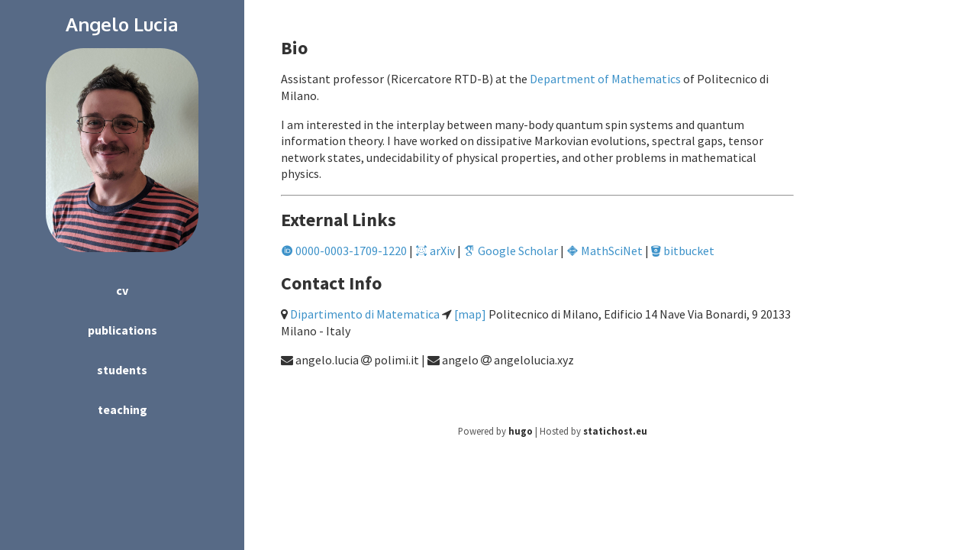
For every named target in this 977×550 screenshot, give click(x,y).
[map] (470, 314)
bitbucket (682, 250)
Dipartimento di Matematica (365, 314)
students (122, 369)
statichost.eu (615, 431)
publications (122, 330)
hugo (520, 431)
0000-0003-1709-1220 (344, 250)
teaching (122, 409)
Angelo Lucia (122, 24)
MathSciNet (604, 250)
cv (122, 290)
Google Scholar (510, 250)
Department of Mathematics (605, 78)
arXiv (435, 250)
